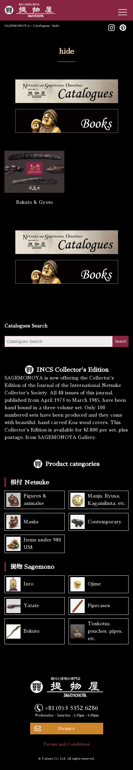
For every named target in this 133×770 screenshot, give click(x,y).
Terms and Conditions (66, 744)
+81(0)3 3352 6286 (71, 708)
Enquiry (66, 728)
